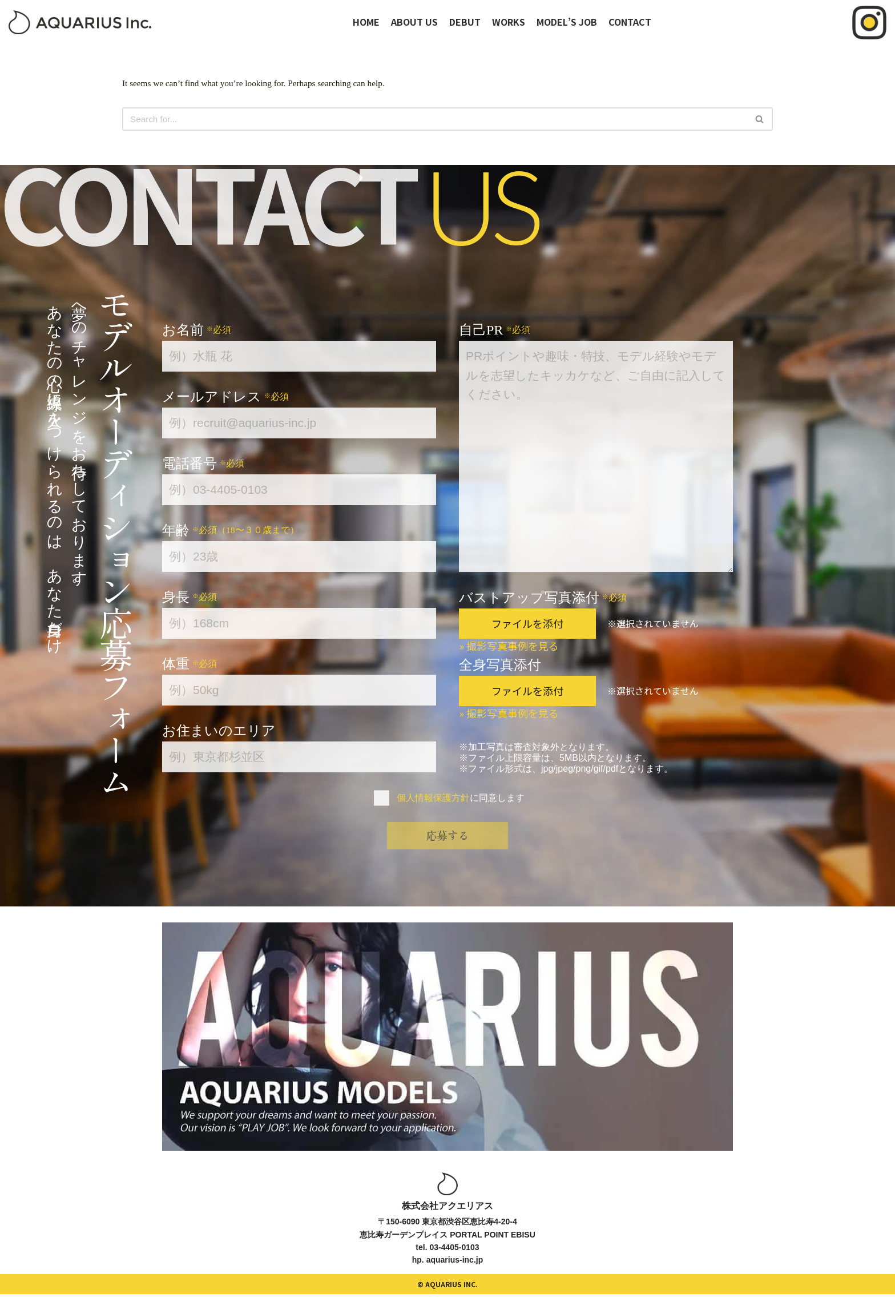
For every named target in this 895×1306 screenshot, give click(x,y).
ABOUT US (414, 22)
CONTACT (629, 22)
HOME (366, 22)
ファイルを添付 (527, 624)
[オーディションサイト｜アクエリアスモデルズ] (80, 22)
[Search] (434, 120)
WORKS (508, 22)
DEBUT (465, 22)
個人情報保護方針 (433, 799)
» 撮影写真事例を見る (509, 646)
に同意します (461, 799)
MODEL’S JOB (567, 22)
